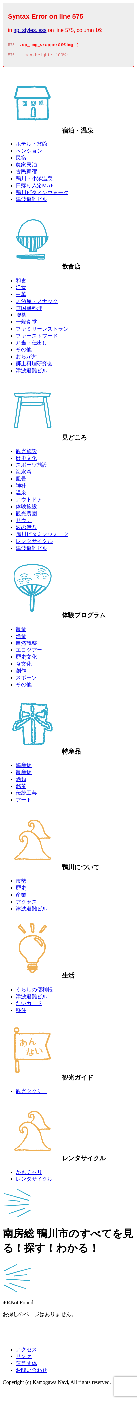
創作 (21, 672)
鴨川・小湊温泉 (34, 180)
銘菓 (21, 788)
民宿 (21, 160)
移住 (21, 1012)
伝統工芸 (26, 795)
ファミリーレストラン (42, 331)
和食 (21, 282)
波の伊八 (26, 529)
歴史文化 (26, 460)
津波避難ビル (31, 201)
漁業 (21, 638)
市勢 (21, 883)
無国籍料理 (29, 310)
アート (24, 802)
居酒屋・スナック (37, 303)
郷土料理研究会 (34, 365)
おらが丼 (26, 358)
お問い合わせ (31, 1372)
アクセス (26, 904)
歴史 (21, 890)
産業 (21, 897)
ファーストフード (37, 338)
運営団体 (26, 1365)
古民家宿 (26, 173)
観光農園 (26, 515)
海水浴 (24, 474)
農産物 (24, 774)
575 (11, 46)
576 (11, 57)
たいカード (29, 1005)
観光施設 (26, 453)
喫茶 (21, 317)
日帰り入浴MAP (35, 187)
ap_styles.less (30, 30)
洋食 (21, 289)
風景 (21, 481)
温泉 (21, 494)
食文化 (24, 666)
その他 (24, 351)
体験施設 (26, 508)
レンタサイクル (34, 543)
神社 (21, 488)
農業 (21, 631)
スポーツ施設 (31, 467)
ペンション (29, 153)
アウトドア (29, 501)
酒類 (21, 781)
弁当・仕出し (31, 344)
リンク (24, 1358)
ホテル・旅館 (31, 146)
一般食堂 (26, 324)
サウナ (24, 522)
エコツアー (29, 652)
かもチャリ (29, 1174)
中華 (21, 296)
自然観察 (26, 645)
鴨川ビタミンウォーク (42, 194)
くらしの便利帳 (34, 991)
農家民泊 (26, 166)
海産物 (24, 767)
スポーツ (26, 679)
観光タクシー (31, 1093)
